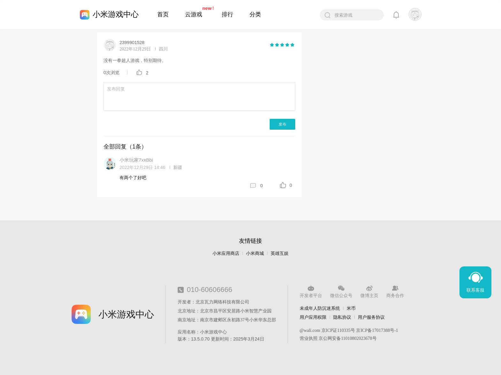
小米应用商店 (225, 253)
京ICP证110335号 (338, 330)
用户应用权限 (313, 317)
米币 (351, 308)
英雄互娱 (280, 253)
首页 (163, 14)
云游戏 (193, 14)
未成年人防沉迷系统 (320, 308)
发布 (282, 124)
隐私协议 (342, 317)
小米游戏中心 (116, 14)
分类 (255, 14)
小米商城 (255, 253)
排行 (227, 14)
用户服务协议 (371, 317)
